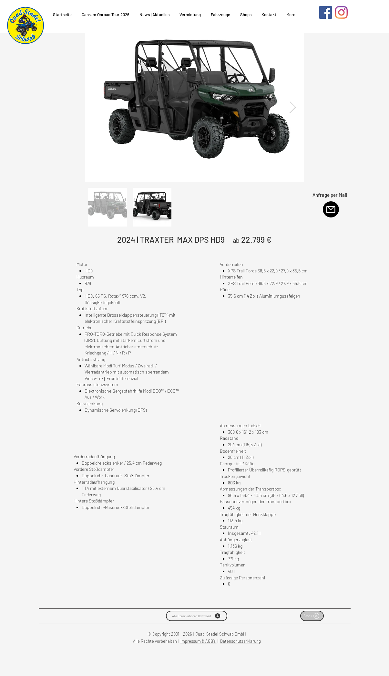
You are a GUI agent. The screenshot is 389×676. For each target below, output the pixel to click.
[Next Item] (292, 107)
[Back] (312, 616)
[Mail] (331, 209)
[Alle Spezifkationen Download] (196, 616)
